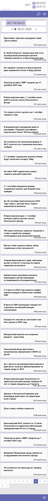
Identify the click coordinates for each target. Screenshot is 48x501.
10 (45, 481)
